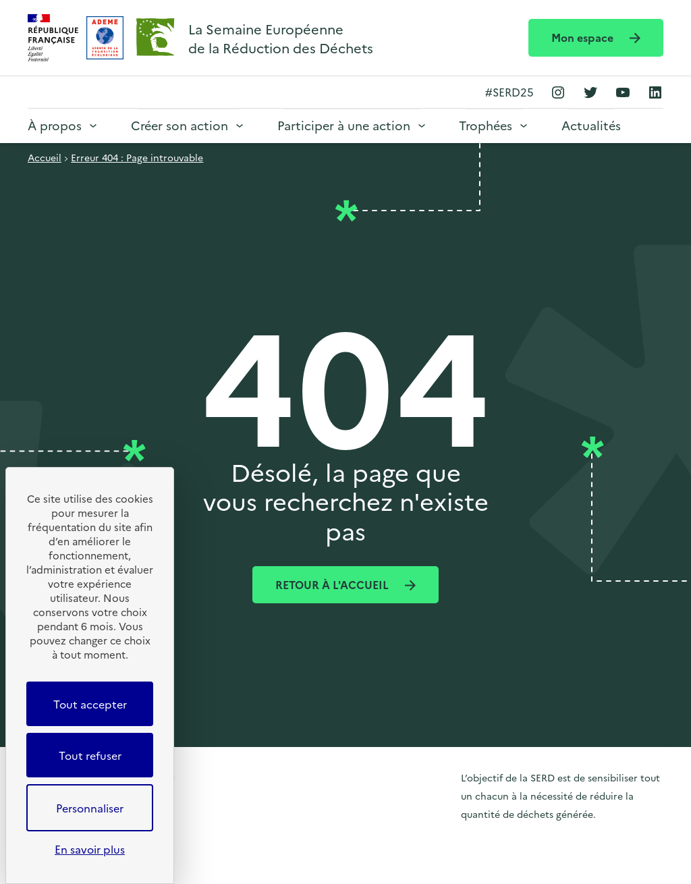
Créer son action (179, 125)
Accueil (44, 157)
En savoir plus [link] (90, 848)
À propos (55, 125)
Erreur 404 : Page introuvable (137, 157)
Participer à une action (343, 125)
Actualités (591, 125)
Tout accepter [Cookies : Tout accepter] (90, 703)
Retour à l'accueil (333, 584)
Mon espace (583, 37)
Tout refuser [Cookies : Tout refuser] (90, 755)
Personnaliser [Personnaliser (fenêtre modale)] (89, 807)
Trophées (485, 125)
